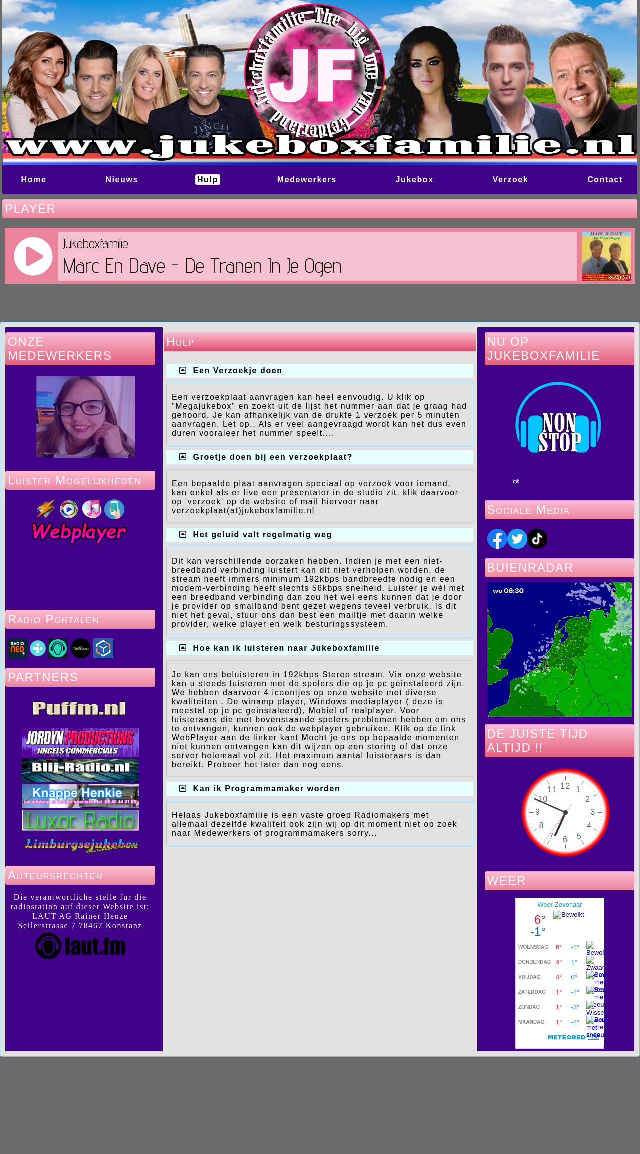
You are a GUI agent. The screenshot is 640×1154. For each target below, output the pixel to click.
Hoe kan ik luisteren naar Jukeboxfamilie (287, 648)
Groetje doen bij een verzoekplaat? (273, 457)
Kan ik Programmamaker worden (267, 788)
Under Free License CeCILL (378, 1125)
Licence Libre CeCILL (364, 1135)
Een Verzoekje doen (238, 370)
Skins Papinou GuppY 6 (281, 1135)
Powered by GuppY (244, 1125)
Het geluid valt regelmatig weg (263, 534)
